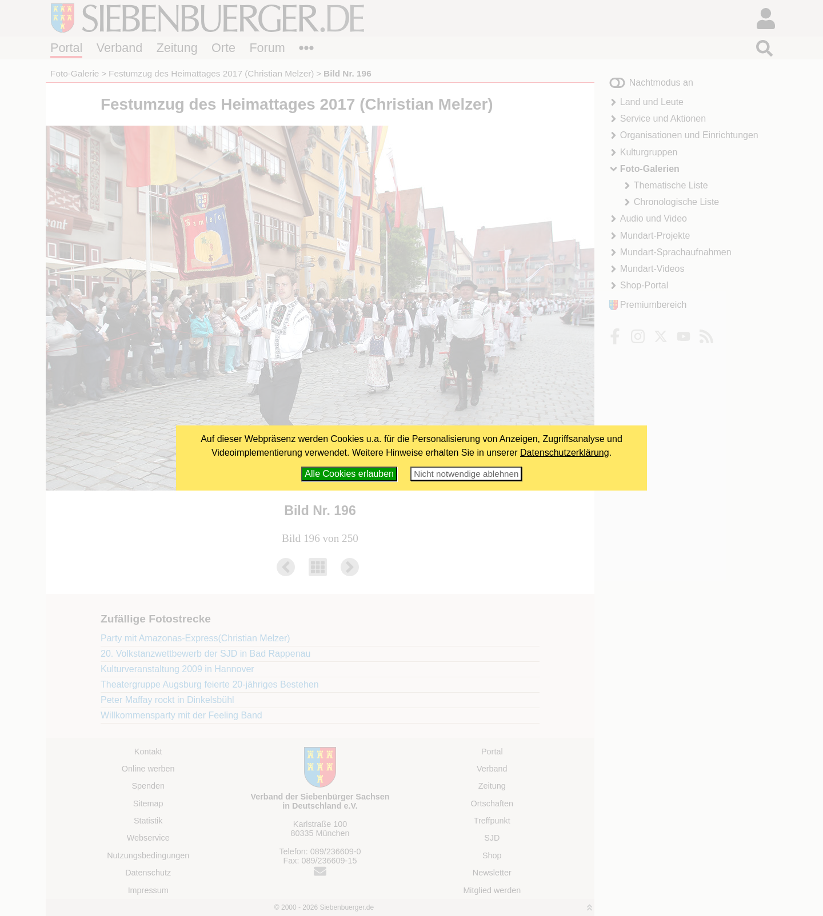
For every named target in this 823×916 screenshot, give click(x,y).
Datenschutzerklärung (564, 452)
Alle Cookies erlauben (349, 474)
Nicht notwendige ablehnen (466, 474)
